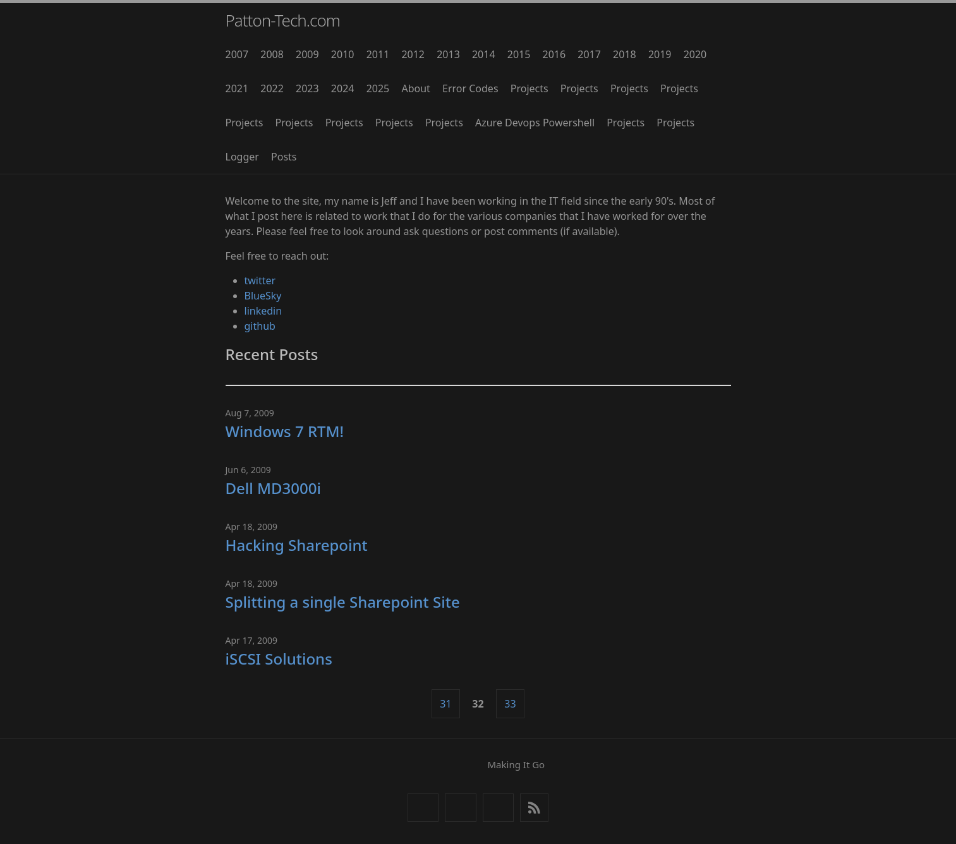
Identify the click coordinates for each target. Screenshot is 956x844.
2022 (272, 88)
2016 (554, 54)
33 (510, 704)
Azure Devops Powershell (535, 123)
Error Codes (470, 88)
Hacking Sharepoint (297, 544)
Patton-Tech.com (283, 20)
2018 (624, 54)
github (260, 326)
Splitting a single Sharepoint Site (343, 601)
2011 (378, 54)
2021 (237, 88)
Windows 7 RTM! (285, 431)
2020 (695, 54)
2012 (413, 54)
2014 (483, 54)
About (415, 88)
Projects (529, 88)
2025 (378, 88)
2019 (660, 54)
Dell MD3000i (274, 488)
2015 (519, 54)
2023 (307, 88)
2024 (342, 88)
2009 (307, 54)
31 (445, 704)
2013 (448, 54)
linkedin (263, 311)
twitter (260, 280)
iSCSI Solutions (279, 658)
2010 (342, 54)
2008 (272, 54)
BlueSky (263, 296)
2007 (237, 54)
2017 (589, 54)
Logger (242, 157)
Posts (283, 157)
